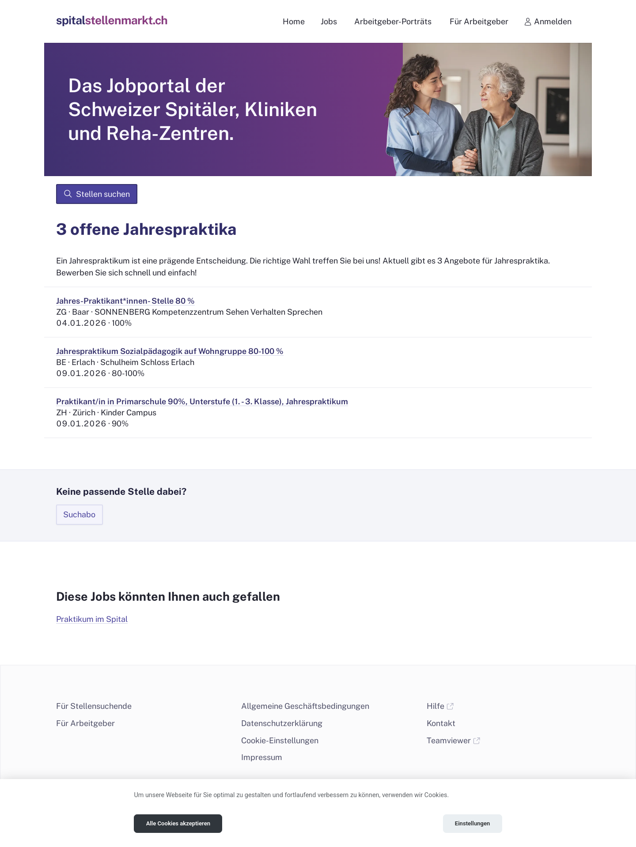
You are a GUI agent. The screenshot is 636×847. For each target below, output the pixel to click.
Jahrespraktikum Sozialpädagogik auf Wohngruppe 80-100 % (170, 351)
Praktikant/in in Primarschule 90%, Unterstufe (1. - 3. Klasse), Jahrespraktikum (202, 401)
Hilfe (440, 706)
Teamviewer (454, 740)
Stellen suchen (96, 194)
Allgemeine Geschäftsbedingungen (305, 706)
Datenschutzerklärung (281, 723)
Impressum (261, 757)
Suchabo (79, 514)
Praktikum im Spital (92, 619)
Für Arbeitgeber (85, 723)
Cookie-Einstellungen (279, 740)
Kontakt (441, 723)
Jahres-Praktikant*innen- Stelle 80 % (125, 300)
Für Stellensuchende (94, 706)
